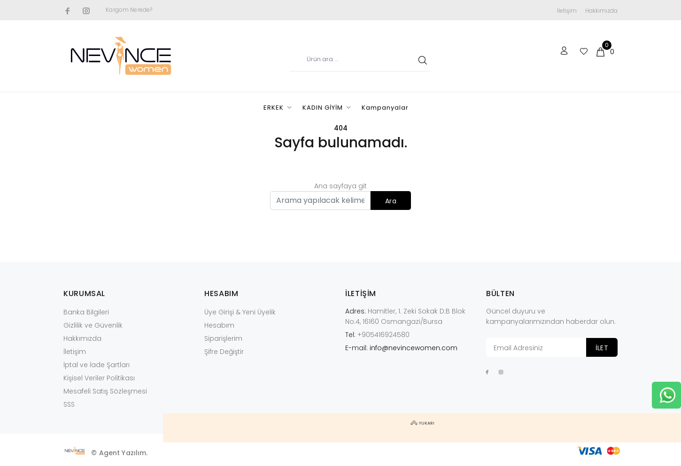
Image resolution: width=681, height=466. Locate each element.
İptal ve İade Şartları (96, 365)
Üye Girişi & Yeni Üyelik (240, 312)
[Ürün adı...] (360, 60)
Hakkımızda (601, 11)
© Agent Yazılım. (119, 453)
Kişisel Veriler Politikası (99, 378)
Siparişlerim (223, 338)
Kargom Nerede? (129, 10)
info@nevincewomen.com (413, 348)
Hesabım (219, 325)
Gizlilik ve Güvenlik (93, 325)
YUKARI (666, 427)
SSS (69, 404)
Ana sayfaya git (340, 186)
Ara (390, 201)
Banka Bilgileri (86, 312)
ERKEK (273, 107)
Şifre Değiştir (224, 351)
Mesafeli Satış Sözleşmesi (105, 391)
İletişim (567, 11)
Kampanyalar (385, 107)
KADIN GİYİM (322, 107)
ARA (421, 60)
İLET (602, 348)
